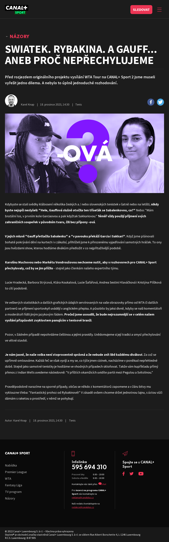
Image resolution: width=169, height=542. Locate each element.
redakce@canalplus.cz (83, 507)
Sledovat (141, 9)
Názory (19, 37)
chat (104, 484)
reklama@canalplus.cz (83, 497)
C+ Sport (17, 453)
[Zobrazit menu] (159, 9)
